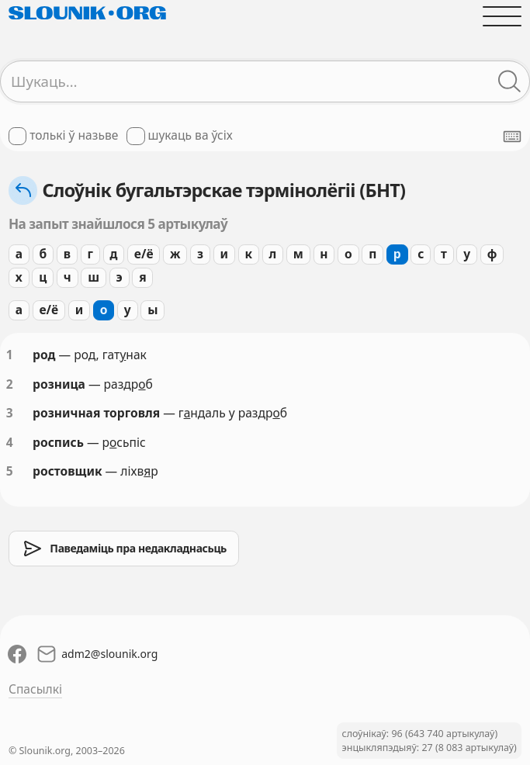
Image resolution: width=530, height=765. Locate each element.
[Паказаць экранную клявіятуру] (512, 136)
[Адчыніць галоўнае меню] (502, 16)
